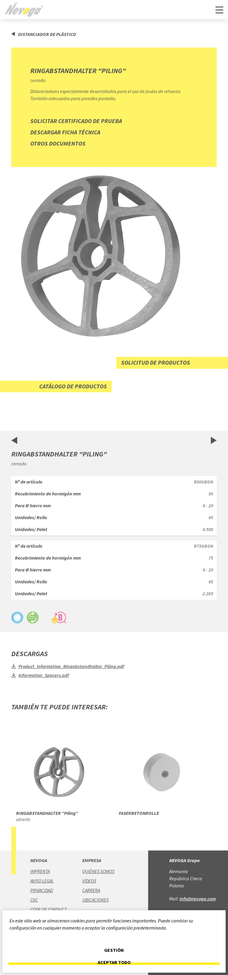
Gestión (114, 950)
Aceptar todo (114, 962)
